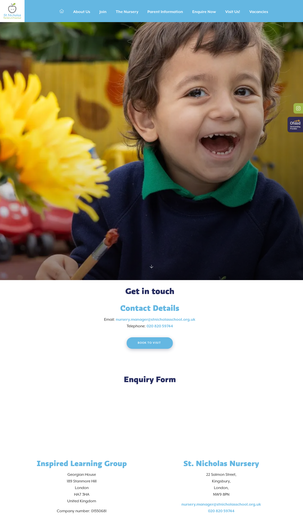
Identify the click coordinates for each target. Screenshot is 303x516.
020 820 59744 (160, 326)
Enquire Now (204, 12)
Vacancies (258, 12)
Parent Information (165, 12)
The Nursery (127, 12)
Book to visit (150, 343)
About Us (81, 12)
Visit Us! (232, 12)
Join (103, 12)
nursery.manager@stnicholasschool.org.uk (155, 319)
